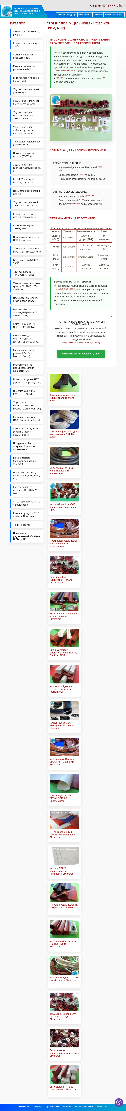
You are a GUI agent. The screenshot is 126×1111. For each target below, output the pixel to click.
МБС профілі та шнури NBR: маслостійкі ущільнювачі (62, 471)
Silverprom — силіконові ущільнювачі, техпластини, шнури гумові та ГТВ (27, 11)
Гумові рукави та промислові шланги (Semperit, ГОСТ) (24, 367)
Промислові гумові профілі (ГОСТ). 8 (23, 155)
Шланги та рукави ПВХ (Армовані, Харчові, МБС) (27, 381)
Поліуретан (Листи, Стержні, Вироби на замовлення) (24, 446)
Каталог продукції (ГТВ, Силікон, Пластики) (26, 515)
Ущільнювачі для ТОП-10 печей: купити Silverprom (64, 979)
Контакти (98, 14)
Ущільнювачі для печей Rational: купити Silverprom (63, 944)
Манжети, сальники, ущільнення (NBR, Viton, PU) (26, 475)
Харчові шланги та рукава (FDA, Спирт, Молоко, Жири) (24, 353)
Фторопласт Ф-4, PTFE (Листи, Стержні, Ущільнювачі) (25, 431)
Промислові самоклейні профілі (26, 192)
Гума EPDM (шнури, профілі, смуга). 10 (24, 181)
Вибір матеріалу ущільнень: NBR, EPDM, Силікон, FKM (63, 653)
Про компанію (85, 14)
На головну (23, 1107)
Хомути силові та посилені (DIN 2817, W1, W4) (26, 490)
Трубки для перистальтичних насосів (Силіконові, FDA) (27, 405)
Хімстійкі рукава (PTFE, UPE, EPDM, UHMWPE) (25, 325)
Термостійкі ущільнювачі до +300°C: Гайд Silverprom (63, 1017)
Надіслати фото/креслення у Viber (81, 353)
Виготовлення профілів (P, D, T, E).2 (26, 79)
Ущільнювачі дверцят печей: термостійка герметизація (62, 689)
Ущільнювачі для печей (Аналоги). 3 (26, 91)
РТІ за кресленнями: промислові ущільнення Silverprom (63, 835)
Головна (61, 14)
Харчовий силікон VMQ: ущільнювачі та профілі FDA (63, 507)
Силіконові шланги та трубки (25, 45)
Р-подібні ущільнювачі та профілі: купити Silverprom (64, 906)
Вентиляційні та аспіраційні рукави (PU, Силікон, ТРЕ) (26, 312)
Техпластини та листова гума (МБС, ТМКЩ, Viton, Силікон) (27, 286)
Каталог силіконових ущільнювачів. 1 (24, 68)
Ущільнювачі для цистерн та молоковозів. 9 (27, 167)
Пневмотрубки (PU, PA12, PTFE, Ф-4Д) (24, 392)
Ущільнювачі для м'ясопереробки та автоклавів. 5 (23, 115)
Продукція (72, 14)
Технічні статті (21, 524)
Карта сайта (102, 1107)
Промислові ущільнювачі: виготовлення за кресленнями (64, 543)
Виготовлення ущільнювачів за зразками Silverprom (64, 1053)
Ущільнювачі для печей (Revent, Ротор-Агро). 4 (26, 102)
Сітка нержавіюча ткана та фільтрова (26, 503)
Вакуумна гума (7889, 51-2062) (27, 261)
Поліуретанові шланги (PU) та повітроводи (25, 299)
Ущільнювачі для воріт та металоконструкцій (26, 204)
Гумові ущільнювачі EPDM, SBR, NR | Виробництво (60, 798)
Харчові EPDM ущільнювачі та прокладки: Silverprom (62, 871)
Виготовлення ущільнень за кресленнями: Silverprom (64, 616)
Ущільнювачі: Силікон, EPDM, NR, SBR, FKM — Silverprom (63, 762)
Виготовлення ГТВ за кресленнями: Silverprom (63, 1088)
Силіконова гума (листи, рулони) (26, 33)
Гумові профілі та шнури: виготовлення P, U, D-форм (64, 434)
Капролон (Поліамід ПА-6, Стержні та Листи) (26, 418)
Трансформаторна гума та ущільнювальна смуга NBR (64, 398)
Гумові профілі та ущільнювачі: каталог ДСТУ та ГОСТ (61, 580)
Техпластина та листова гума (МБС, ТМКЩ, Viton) (27, 250)
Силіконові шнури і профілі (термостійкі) (25, 215)
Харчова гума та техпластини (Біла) (23, 273)
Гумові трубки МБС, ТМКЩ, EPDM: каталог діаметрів (62, 725)
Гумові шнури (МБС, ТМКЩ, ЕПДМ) (24, 227)
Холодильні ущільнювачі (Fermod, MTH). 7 (27, 143)
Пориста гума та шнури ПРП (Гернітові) (26, 238)
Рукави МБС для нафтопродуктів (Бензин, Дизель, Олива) (26, 338)
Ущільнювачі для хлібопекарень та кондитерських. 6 (23, 130)
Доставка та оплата (114, 14)
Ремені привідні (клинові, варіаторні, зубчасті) (24, 460)
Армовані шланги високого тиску (23, 56)
